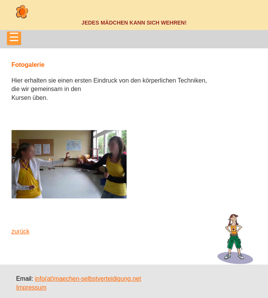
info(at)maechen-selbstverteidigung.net (88, 278)
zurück (21, 231)
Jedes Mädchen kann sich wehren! (134, 23)
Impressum (31, 287)
